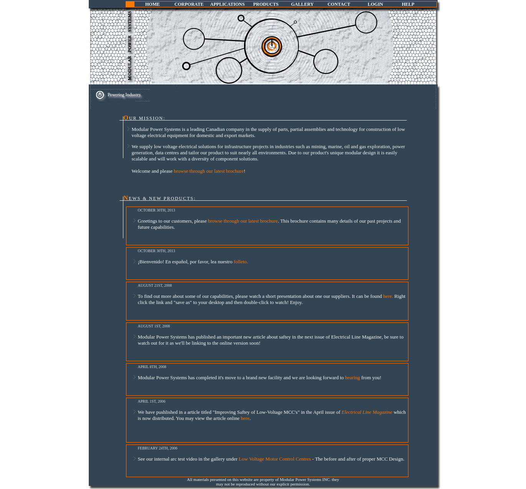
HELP (408, 4)
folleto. (241, 261)
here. (388, 296)
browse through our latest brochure (209, 171)
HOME (152, 4)
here (245, 418)
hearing (353, 377)
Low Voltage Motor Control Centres (275, 459)
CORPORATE (189, 4)
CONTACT (338, 4)
